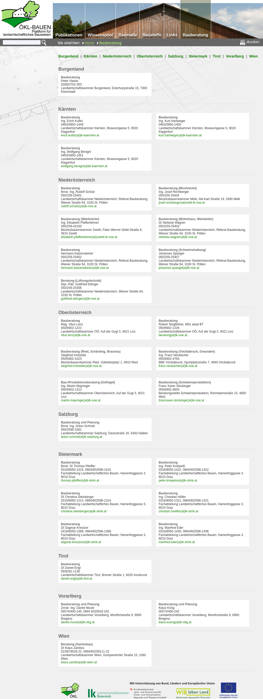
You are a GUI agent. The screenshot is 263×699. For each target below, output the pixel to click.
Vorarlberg (235, 56)
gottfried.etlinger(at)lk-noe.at (80, 298)
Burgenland (68, 56)
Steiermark (198, 56)
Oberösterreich (150, 56)
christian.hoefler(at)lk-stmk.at (178, 511)
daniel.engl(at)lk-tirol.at (76, 578)
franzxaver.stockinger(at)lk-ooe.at (181, 400)
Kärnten (90, 56)
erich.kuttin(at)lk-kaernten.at (80, 135)
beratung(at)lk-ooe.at (173, 335)
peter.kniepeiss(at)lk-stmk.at (178, 480)
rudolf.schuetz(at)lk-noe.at (79, 206)
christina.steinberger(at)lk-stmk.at (83, 511)
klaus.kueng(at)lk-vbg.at (175, 622)
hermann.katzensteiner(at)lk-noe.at (85, 268)
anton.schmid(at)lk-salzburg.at (81, 437)
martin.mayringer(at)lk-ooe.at (80, 400)
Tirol (216, 56)
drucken (250, 42)
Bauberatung (110, 43)
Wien (253, 56)
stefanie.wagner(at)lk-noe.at (178, 237)
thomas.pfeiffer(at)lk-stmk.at (80, 480)
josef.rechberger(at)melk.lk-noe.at (182, 202)
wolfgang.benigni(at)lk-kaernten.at (84, 166)
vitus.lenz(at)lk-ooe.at (75, 335)
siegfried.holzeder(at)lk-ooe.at (81, 366)
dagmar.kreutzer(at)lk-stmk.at (81, 542)
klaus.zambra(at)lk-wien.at (79, 662)
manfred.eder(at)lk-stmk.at (177, 542)
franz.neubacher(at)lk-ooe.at (178, 366)
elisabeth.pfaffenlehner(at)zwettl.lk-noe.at (89, 237)
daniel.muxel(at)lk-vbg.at (78, 622)
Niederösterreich (117, 56)
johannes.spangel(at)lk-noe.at (179, 268)
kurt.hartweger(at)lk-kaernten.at (180, 135)
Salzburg (175, 56)
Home (89, 43)
